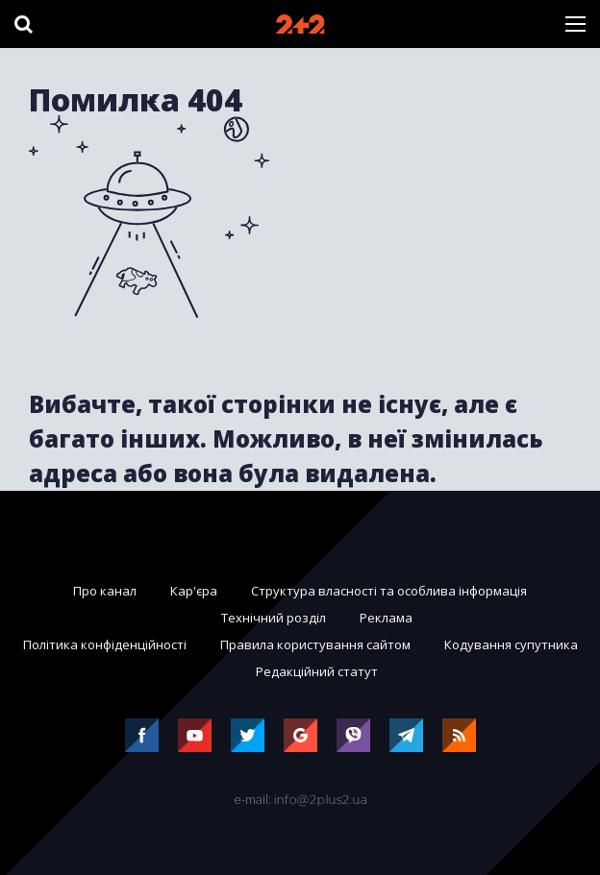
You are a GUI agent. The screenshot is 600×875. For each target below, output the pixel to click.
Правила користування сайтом (315, 644)
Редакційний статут (317, 671)
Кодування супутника (511, 644)
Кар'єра (193, 590)
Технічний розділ (273, 617)
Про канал (105, 590)
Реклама (386, 617)
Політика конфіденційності (105, 644)
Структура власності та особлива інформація (389, 590)
